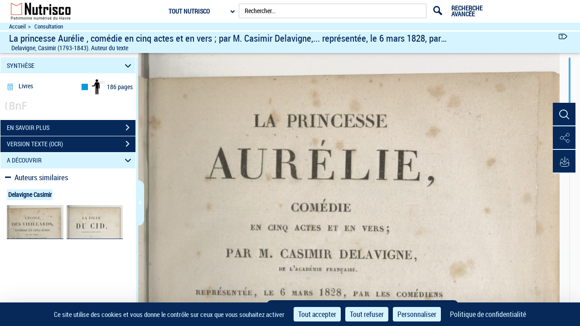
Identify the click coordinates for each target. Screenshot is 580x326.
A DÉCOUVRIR (70, 160)
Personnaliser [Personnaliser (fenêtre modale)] (416, 314)
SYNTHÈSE (70, 65)
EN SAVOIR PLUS (71, 127)
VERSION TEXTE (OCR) (71, 144)
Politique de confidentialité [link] (488, 314)
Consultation (48, 26)
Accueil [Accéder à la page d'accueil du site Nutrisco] (17, 26)
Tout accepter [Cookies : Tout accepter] (317, 314)
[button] (564, 114)
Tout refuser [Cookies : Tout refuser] (367, 314)
